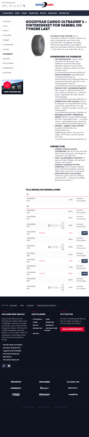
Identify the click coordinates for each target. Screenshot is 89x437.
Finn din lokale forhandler (12, 344)
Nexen (6, 31)
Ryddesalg (33, 13)
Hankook (7, 21)
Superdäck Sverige (60, 407)
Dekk (17, 13)
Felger (24, 13)
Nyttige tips (64, 13)
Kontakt (27, 18)
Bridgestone (8, 68)
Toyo (5, 26)
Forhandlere (8, 13)
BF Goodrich (8, 63)
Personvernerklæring (11, 353)
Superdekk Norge (28, 407)
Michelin (6, 59)
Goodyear (8, 54)
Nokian (6, 49)
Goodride (7, 35)
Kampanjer (52, 13)
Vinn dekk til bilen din (11, 359)
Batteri (43, 13)
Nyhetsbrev (7, 356)
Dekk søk (7, 73)
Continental (8, 45)
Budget (6, 40)
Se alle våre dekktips (72, 329)
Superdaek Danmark (44, 407)
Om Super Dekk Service (12, 18)
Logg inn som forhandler (12, 350)
